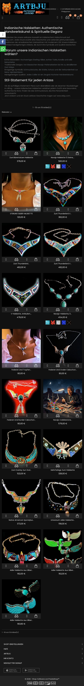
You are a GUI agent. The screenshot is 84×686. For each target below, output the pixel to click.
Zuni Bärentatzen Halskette (21, 157)
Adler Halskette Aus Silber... (21, 570)
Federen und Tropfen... (21, 370)
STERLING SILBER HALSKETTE (21, 213)
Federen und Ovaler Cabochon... (63, 370)
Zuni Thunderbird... (21, 263)
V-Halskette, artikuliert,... (21, 314)
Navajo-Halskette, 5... (63, 314)
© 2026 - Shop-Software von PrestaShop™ (42, 679)
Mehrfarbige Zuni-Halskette (63, 470)
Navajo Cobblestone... (62, 420)
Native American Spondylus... (21, 520)
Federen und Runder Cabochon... (21, 420)
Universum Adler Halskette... (63, 520)
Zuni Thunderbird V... (62, 213)
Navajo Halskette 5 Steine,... (62, 157)
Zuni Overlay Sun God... (21, 470)
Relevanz (5, 112)
